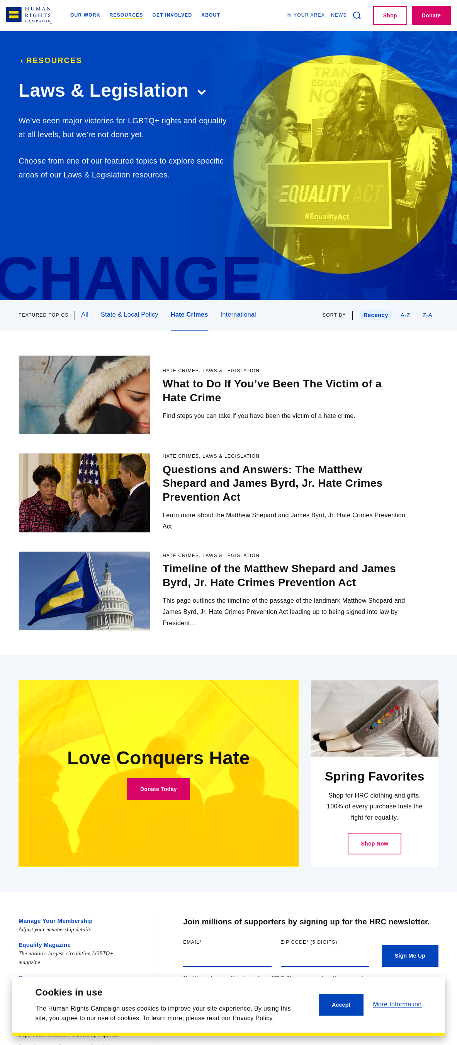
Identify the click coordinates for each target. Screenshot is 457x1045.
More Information (397, 1004)
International (238, 314)
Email (208, 964)
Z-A (427, 315)
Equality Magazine (43, 966)
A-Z (404, 315)
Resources (50, 60)
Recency (373, 315)
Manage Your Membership (53, 942)
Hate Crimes (189, 314)
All (84, 314)
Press (26, 1021)
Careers (29, 998)
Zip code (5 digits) (325, 964)
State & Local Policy (129, 314)
